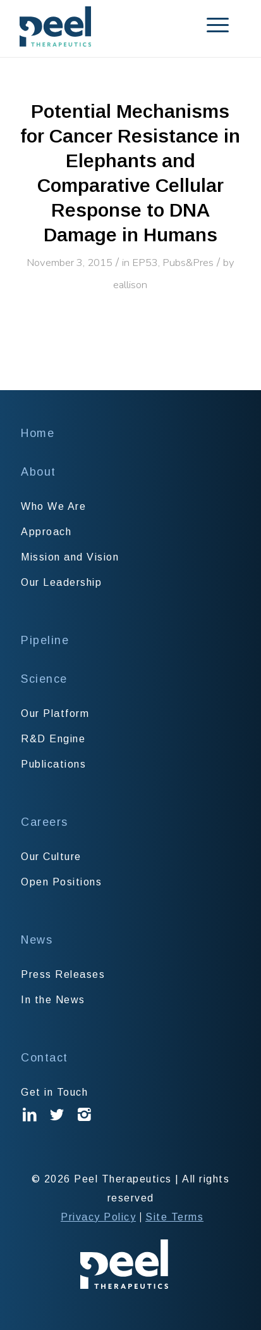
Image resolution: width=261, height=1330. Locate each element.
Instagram (84, 1124)
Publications (53, 764)
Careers (44, 822)
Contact (44, 1057)
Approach (46, 531)
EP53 (145, 262)
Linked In (30, 1124)
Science (44, 679)
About (38, 472)
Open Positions (61, 882)
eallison (130, 284)
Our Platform (55, 713)
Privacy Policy (98, 1217)
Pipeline (45, 640)
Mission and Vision (70, 557)
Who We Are (53, 506)
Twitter (57, 1124)
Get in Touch (54, 1092)
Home (37, 433)
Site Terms (174, 1217)
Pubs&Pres (188, 262)
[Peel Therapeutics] (108, 26)
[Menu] (201, 25)
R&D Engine (53, 738)
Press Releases (63, 974)
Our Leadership (61, 582)
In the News (53, 999)
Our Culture (51, 856)
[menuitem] (201, 25)
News (36, 940)
